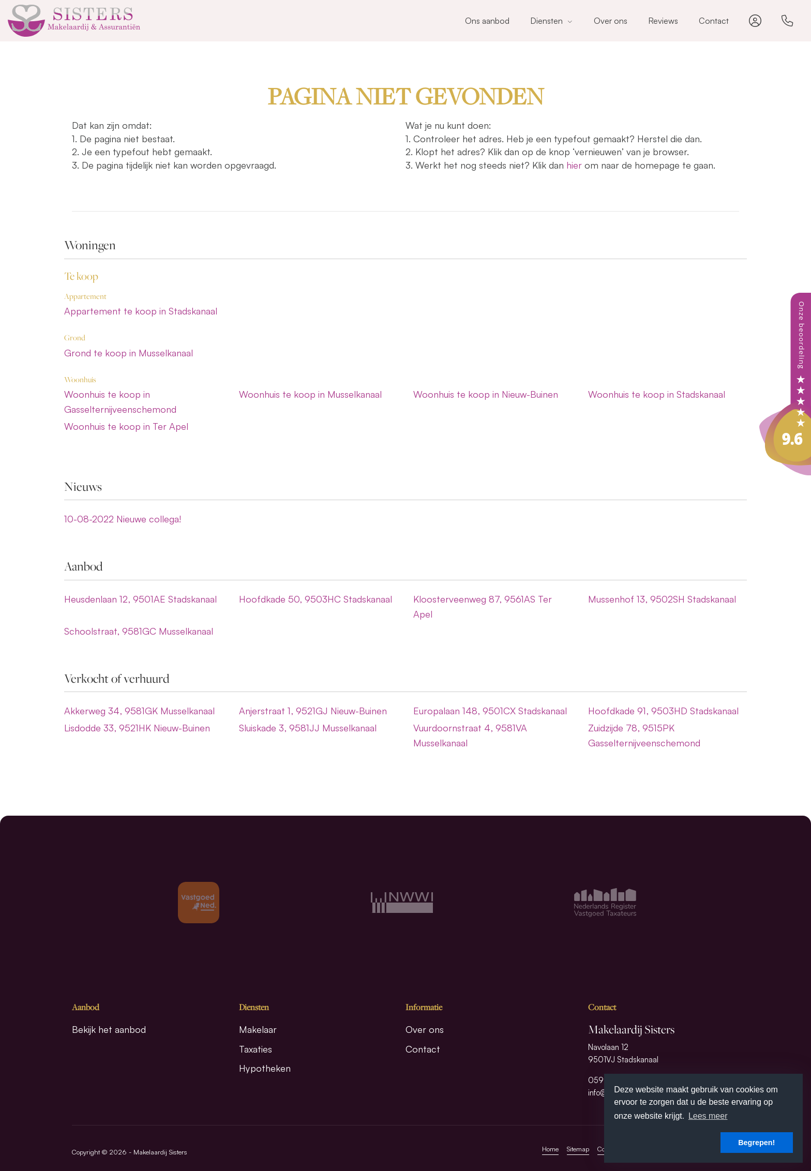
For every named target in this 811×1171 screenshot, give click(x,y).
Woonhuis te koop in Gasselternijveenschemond (120, 401)
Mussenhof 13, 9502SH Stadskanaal (662, 599)
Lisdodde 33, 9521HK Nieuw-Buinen (137, 727)
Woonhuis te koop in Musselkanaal (310, 394)
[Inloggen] (755, 20)
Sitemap (578, 1149)
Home (550, 1149)
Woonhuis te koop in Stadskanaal (656, 394)
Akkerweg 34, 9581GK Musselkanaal (139, 710)
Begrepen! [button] (756, 1142)
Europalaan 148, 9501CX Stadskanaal (490, 710)
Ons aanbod (487, 21)
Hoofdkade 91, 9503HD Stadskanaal (663, 710)
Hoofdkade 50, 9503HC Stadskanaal (315, 599)
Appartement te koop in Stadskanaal (140, 311)
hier (574, 165)
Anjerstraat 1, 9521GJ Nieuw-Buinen (313, 710)
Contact (714, 21)
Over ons (610, 21)
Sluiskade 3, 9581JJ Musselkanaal (308, 727)
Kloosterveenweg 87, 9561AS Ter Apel (482, 606)
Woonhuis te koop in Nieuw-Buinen (485, 394)
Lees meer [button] (708, 1116)
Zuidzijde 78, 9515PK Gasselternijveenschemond (644, 735)
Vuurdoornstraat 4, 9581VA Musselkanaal (470, 735)
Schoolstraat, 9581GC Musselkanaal (138, 631)
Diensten (551, 21)
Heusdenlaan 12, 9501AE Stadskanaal (140, 599)
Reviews (663, 21)
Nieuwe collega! (122, 518)
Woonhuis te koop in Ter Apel (126, 426)
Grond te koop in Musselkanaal (128, 352)
